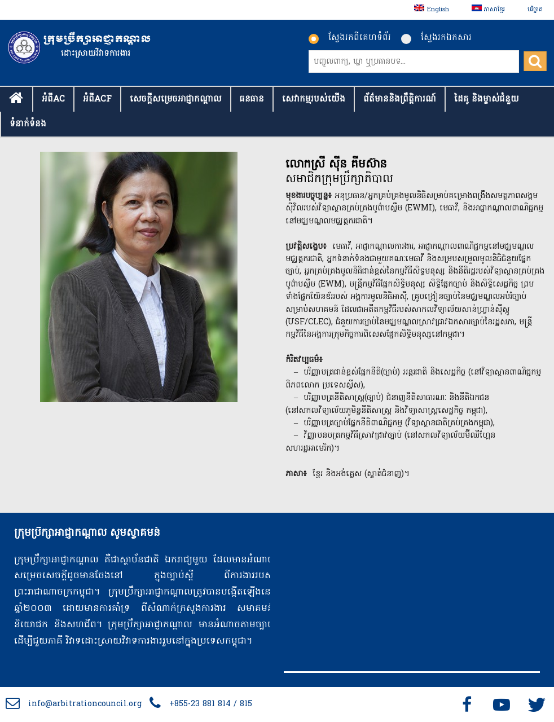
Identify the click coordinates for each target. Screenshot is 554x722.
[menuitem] (431, 10)
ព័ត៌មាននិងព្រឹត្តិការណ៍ (399, 99)
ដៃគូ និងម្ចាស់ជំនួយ (486, 99)
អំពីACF (97, 99)
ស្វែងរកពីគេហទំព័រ (350, 38)
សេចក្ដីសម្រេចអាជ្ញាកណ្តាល (176, 99)
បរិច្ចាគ (535, 9)
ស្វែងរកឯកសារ (436, 38)
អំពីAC (53, 99)
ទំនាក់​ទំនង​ (28, 124)
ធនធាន (252, 99)
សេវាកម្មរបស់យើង (313, 99)
